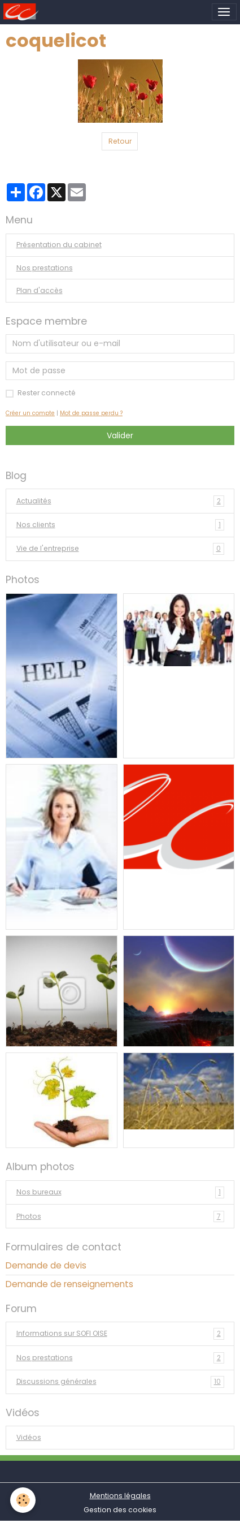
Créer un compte (30, 413)
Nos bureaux (120, 1192)
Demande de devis (46, 1265)
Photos (120, 1216)
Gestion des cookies (120, 1510)
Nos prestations (44, 268)
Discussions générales (120, 1381)
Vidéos (28, 1437)
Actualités (120, 501)
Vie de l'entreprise (120, 548)
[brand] (22, 11)
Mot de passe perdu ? (91, 413)
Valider (120, 435)
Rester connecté (47, 393)
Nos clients (120, 524)
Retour (120, 141)
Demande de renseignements (69, 1284)
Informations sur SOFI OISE (120, 1333)
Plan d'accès (39, 290)
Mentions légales (120, 1495)
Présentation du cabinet (59, 244)
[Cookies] (23, 1500)
